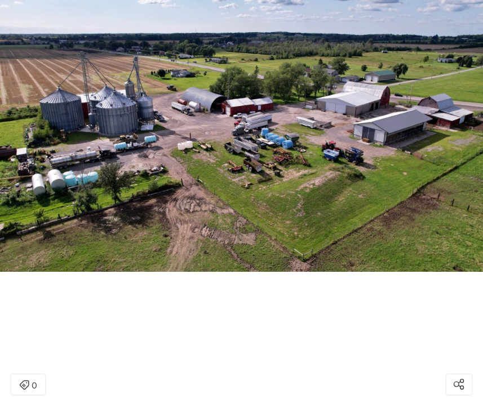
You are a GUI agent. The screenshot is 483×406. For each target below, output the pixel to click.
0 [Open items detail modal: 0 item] (28, 385)
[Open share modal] (459, 384)
